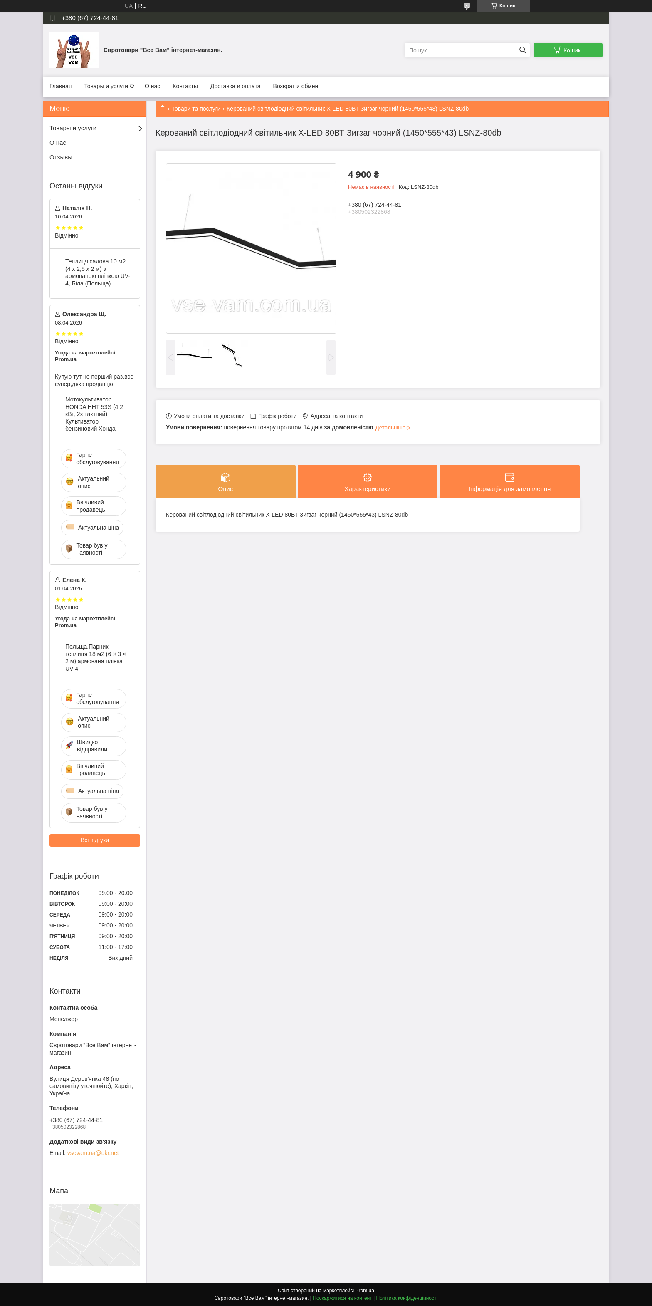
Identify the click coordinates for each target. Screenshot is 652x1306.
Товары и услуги (106, 86)
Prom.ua (365, 1291)
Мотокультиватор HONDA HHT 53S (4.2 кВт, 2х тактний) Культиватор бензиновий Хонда (94, 414)
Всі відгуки (95, 840)
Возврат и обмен (296, 86)
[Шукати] (522, 50)
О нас (152, 86)
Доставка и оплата (235, 86)
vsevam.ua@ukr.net (93, 1153)
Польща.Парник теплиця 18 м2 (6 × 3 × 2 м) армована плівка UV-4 (95, 657)
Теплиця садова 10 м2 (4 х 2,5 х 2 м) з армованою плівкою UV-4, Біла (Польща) (97, 272)
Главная (60, 86)
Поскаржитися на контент (342, 1298)
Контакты (185, 86)
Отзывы (60, 157)
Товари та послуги (195, 108)
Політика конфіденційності (407, 1298)
